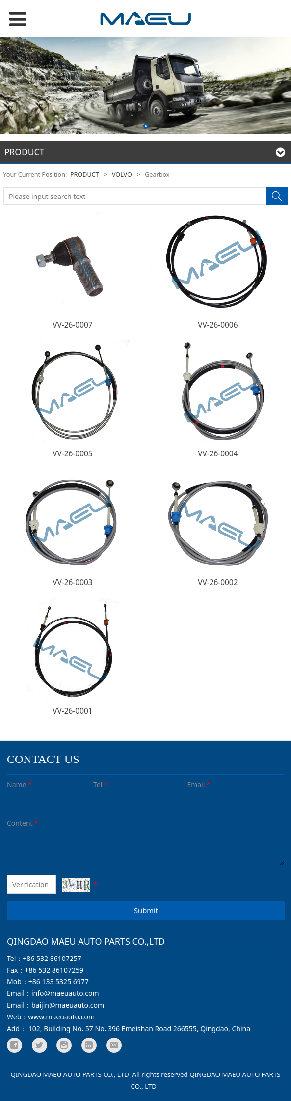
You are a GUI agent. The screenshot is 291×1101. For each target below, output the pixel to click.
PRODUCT (84, 174)
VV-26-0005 (72, 454)
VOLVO (122, 174)
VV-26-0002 (218, 582)
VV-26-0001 (72, 711)
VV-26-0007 (72, 325)
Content (23, 823)
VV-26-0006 (218, 325)
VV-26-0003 (72, 582)
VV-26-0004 (218, 454)
